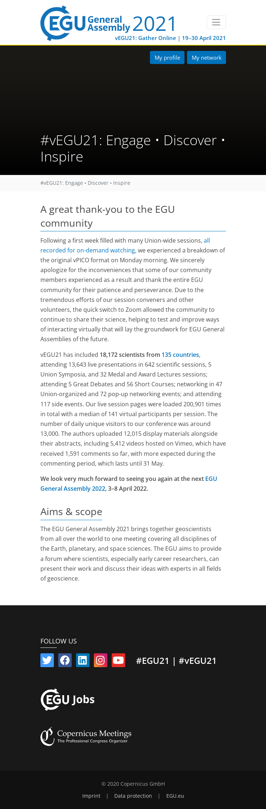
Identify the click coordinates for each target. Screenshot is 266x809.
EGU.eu (175, 796)
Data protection (133, 796)
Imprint (91, 796)
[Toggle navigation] (216, 22)
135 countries (180, 355)
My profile (167, 57)
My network (207, 57)
